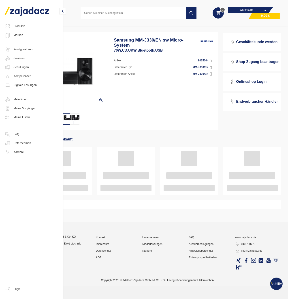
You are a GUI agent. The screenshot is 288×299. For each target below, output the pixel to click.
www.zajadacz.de (252, 280)
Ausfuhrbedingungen (214, 286)
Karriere (14, 152)
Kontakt (126, 280)
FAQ (11, 134)
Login (12, 289)
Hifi (91, 27)
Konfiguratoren (18, 49)
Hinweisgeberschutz (214, 293)
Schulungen (16, 67)
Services (14, 58)
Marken (13, 35)
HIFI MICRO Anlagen (135, 27)
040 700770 (252, 287)
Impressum (128, 286)
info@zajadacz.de (256, 293)
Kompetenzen (17, 76)
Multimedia (74, 27)
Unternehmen (17, 143)
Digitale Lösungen (20, 85)
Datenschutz (129, 293)
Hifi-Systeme (107, 27)
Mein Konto (16, 99)
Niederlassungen (172, 286)
